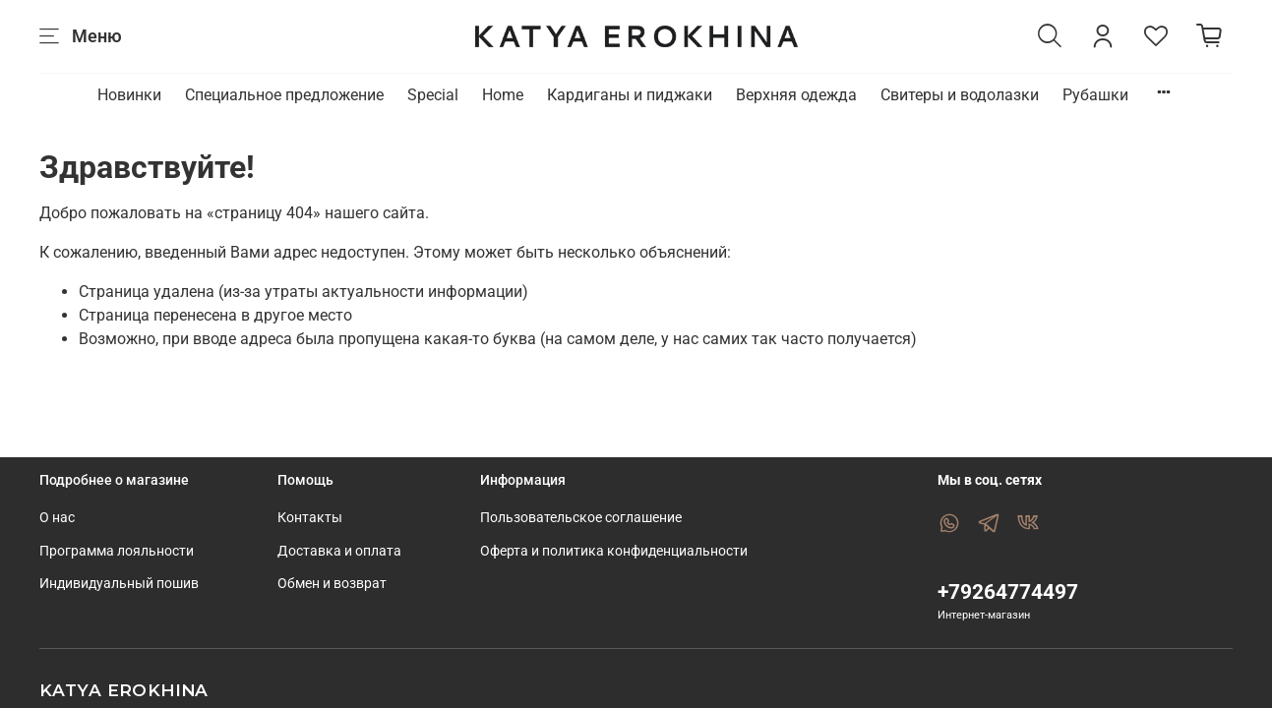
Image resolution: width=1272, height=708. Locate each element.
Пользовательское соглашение (581, 517)
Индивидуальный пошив (119, 583)
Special (432, 95)
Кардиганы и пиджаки (629, 95)
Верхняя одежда (796, 95)
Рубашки (1095, 95)
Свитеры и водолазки (959, 95)
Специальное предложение (284, 95)
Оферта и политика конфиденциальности (614, 551)
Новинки (129, 95)
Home (502, 95)
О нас (57, 517)
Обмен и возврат (332, 583)
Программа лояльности (116, 551)
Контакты (309, 517)
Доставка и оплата (339, 551)
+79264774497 (1008, 592)
